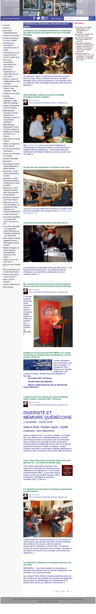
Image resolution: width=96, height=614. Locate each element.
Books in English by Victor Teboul (11, 145)
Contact (6, 28)
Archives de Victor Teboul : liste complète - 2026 (10, 88)
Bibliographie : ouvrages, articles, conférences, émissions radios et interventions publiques (11, 116)
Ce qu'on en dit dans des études (11, 150)
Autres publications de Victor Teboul (11, 107)
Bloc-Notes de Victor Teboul (11, 140)
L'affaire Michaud (10, 214)
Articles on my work (11, 93)
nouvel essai (32, 145)
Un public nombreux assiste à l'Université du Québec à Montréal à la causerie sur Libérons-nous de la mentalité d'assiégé (85, 47)
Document (7, 161)
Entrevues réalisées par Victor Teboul (11, 199)
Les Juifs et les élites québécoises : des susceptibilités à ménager (84, 29)
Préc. (57, 591)
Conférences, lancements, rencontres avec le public (10, 46)
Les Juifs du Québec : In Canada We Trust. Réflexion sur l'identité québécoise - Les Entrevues (11, 231)
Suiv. (68, 591)
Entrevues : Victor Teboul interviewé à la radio (11, 173)
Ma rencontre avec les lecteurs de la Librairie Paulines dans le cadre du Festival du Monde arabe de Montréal (47, 285)
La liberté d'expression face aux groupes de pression (84, 39)
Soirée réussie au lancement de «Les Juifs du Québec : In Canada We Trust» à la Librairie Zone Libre (85, 56)
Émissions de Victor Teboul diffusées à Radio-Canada (11, 166)
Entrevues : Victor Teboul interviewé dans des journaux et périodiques (10, 191)
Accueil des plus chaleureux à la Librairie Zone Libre (46, 167)
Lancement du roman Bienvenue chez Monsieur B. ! (46, 223)
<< (54, 591)
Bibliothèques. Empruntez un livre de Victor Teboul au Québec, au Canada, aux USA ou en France (11, 130)
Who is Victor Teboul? (8, 280)
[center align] (91, 18)
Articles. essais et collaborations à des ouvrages (11, 81)
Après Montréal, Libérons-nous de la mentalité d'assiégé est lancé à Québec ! (43, 96)
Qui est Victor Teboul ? (11, 18)
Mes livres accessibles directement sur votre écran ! (9, 63)
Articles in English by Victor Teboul (10, 39)
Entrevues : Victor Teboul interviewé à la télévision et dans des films (11, 181)
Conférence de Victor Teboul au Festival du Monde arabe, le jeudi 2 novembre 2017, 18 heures (45, 398)
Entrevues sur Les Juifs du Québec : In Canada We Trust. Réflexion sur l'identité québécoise (11, 207)
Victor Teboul (61, 4)
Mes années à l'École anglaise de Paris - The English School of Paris (11, 241)
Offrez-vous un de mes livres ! (10, 261)
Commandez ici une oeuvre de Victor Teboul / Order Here (11, 55)
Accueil (6, 25)
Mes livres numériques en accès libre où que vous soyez (10, 73)
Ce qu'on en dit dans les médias (11, 155)
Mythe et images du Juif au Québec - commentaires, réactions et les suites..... (11, 252)
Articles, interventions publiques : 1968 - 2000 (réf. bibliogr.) (10, 99)
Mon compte (56, 18)
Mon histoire (8, 287)
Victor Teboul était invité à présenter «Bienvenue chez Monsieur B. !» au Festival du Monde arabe (47, 462)
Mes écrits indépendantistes (10, 32)
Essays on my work (11, 35)
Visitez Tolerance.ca (11, 284)
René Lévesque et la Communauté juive (11, 271)
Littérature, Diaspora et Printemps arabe (84, 35)
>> (72, 591)
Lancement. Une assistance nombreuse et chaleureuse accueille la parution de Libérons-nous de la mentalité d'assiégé (47, 33)
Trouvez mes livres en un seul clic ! (11, 276)
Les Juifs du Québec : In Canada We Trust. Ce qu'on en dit (11, 220)
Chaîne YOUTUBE (10, 159)
